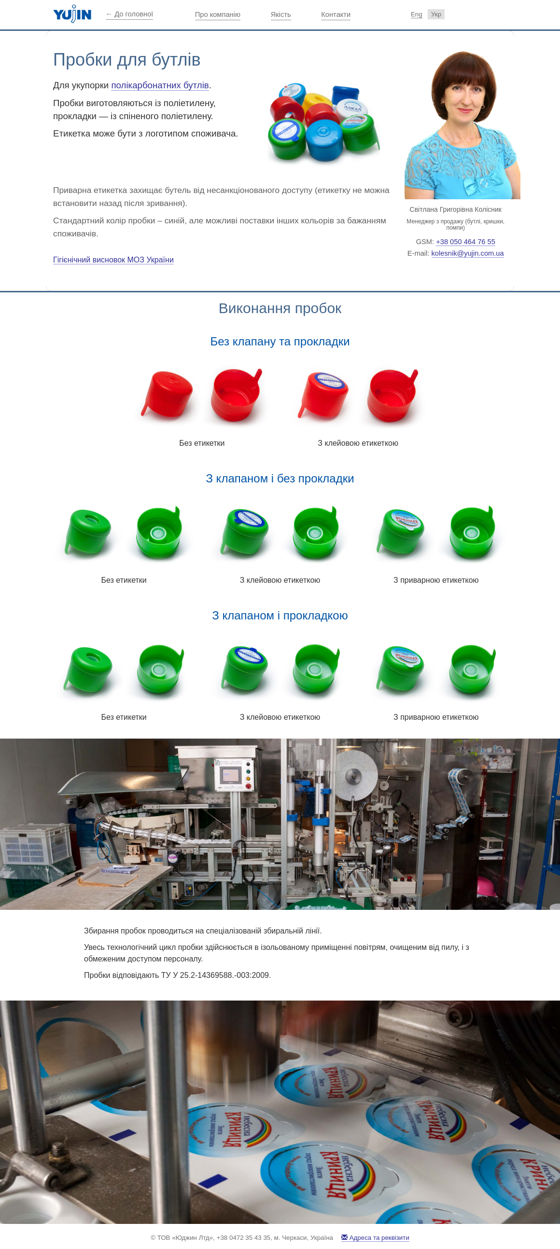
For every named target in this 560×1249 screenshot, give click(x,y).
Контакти (335, 14)
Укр (436, 14)
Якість (281, 14)
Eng (416, 14)
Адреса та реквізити (375, 1237)
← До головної (130, 14)
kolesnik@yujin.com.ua (468, 253)
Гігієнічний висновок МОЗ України (113, 260)
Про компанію (217, 14)
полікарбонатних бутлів (160, 85)
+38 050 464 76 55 (465, 242)
